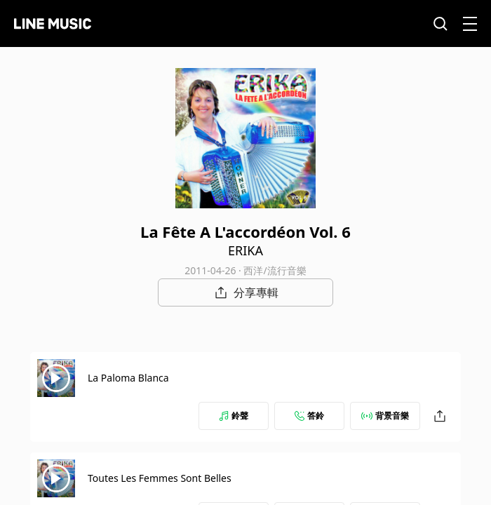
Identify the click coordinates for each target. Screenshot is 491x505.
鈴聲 (233, 416)
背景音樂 (385, 416)
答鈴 (309, 416)
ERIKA (245, 250)
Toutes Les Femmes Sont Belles (159, 478)
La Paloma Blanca (128, 377)
